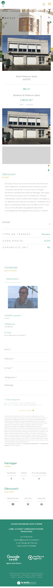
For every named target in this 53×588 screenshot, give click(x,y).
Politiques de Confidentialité (30, 443)
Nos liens (20, 577)
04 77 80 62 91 (26, 537)
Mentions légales (36, 575)
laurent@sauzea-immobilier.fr (15, 335)
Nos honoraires (15, 575)
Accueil (5, 11)
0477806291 (8, 327)
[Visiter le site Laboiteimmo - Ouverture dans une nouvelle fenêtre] (26, 581)
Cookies (39, 577)
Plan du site (26, 575)
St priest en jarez (30, 11)
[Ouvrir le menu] (49, 4)
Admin (13, 577)
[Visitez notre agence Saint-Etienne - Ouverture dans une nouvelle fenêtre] (14, 560)
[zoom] (26, 144)
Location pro (15, 11)
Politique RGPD (30, 577)
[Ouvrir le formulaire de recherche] (44, 4)
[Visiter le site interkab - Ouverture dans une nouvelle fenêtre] (36, 558)
